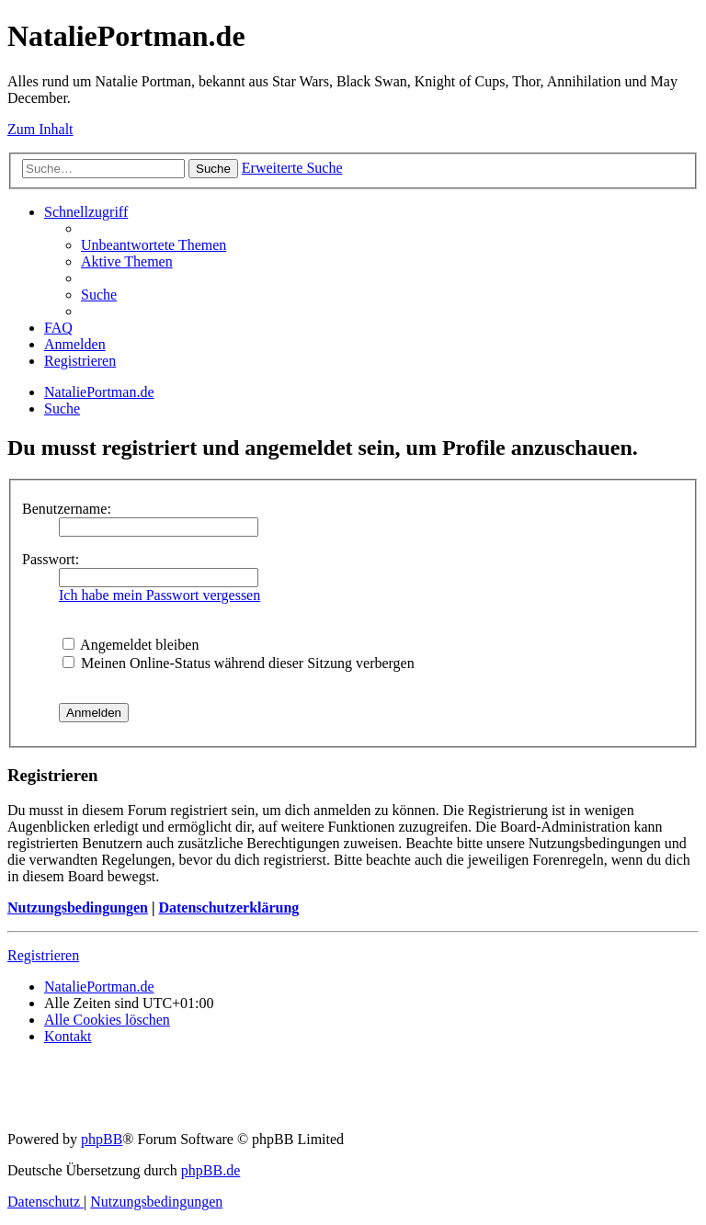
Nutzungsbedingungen (77, 907)
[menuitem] (153, 245)
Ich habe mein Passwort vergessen (159, 595)
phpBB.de (210, 1170)
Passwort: (50, 559)
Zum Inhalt (40, 129)
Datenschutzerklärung (228, 907)
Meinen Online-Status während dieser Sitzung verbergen (239, 663)
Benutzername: (66, 508)
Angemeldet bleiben (131, 644)
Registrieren (43, 955)
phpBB (101, 1139)
